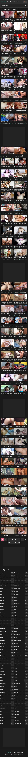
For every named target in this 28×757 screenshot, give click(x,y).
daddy (7, 622)
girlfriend (7, 674)
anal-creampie (7, 585)
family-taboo (7, 659)
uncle (21, 686)
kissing (7, 717)
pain (21, 625)
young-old (21, 720)
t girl (12, 123)
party (21, 631)
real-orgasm (21, 640)
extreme (7, 646)
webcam (21, 705)
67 (12, 542)
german (7, 671)
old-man (21, 622)
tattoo (21, 674)
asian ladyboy (23, 32)
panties (21, 628)
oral (24, 77)
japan (7, 705)
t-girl (21, 668)
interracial (7, 699)
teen (11, 43)
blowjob (16, 66)
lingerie (21, 349)
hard (7, 690)
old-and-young (21, 619)
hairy (7, 680)
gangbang (7, 665)
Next (19, 542)
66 (9, 542)
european (7, 640)
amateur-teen (7, 576)
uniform (21, 690)
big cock (6, 20)
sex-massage (21, 656)
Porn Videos (9, 2)
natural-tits (21, 603)
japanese (7, 708)
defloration (7, 628)
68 (15, 542)
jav (7, 711)
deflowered (7, 631)
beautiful (7, 597)
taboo (21, 671)
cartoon (7, 607)
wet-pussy (21, 711)
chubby (7, 616)
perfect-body (21, 634)
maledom (21, 582)
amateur (7, 573)
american (7, 579)
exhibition (7, 643)
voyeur (21, 702)
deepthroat (7, 625)
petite (7, 43)
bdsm (7, 594)
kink (7, 714)
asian (2, 77)
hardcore (22, 123)
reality (21, 643)
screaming (21, 653)
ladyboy (17, 32)
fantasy (7, 662)
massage (21, 585)
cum (2, 20)
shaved (21, 659)
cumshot (3, 66)
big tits (16, 20)
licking (21, 576)
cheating (7, 613)
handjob (7, 686)
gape (7, 668)
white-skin (21, 714)
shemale (3, 54)
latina (7, 723)
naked (21, 597)
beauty (7, 600)
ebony (7, 634)
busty (11, 326)
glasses (7, 677)
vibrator (21, 696)
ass (10, 100)
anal (26, 89)
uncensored (21, 683)
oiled (21, 616)
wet (21, 708)
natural (21, 600)
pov (10, 179)
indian (7, 696)
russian (21, 650)
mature (21, 591)
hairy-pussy (7, 683)
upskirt (21, 693)
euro (7, 637)
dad (7, 619)
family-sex (7, 656)
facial (7, 650)
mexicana (21, 594)
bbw (7, 591)
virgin (21, 699)
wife (21, 717)
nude (21, 607)
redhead (21, 646)
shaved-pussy (21, 662)
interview (7, 702)
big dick (11, 20)
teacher (21, 677)
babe (7, 588)
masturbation (21, 588)
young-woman (21, 723)
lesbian (21, 573)
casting (7, 610)
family (7, 653)
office (21, 610)
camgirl (7, 603)
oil (21, 613)
